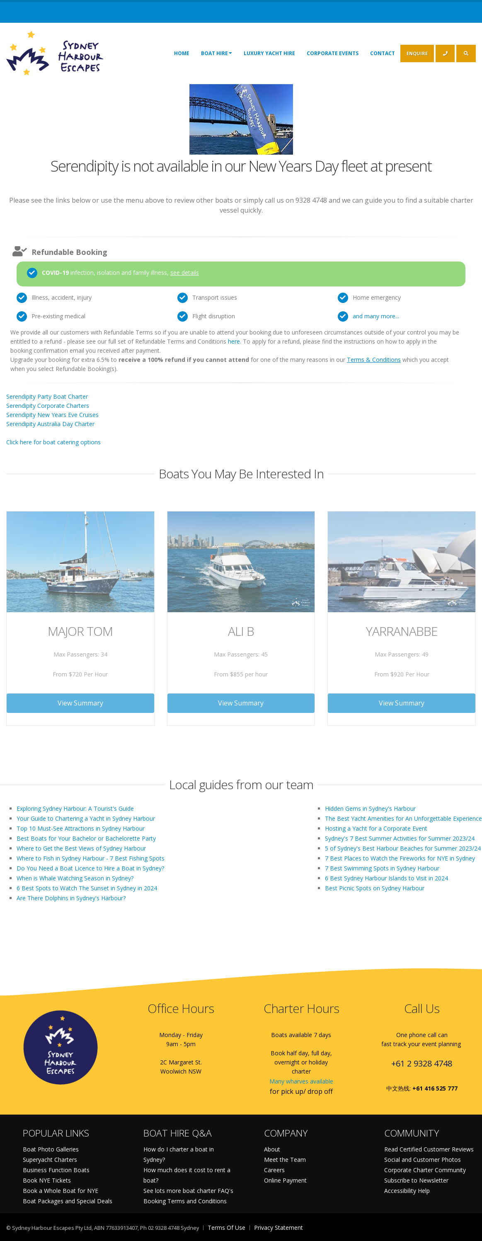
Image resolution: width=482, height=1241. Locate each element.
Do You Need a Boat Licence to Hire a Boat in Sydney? (90, 868)
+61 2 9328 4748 (421, 1063)
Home (181, 53)
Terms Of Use (226, 1227)
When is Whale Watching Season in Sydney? (75, 878)
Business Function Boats (56, 1170)
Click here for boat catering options (53, 442)
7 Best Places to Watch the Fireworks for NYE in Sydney (400, 858)
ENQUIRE (417, 53)
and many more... (376, 316)
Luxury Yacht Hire (269, 53)
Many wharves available (301, 1081)
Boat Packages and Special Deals (67, 1201)
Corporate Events (332, 53)
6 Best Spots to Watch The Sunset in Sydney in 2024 (87, 888)
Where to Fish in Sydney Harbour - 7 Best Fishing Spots (91, 858)
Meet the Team (285, 1159)
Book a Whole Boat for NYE (60, 1191)
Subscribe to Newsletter (416, 1180)
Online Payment (285, 1180)
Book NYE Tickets (47, 1180)
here (234, 341)
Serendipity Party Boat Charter (47, 396)
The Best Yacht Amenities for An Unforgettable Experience (403, 818)
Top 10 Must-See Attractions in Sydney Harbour (81, 828)
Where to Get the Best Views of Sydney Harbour (81, 848)
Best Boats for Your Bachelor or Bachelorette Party (86, 838)
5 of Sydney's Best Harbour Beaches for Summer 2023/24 (403, 848)
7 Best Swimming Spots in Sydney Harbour (382, 868)
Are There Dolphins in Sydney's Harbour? (71, 898)
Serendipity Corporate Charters (47, 406)
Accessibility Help (407, 1191)
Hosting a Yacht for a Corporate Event (376, 828)
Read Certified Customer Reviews (429, 1149)
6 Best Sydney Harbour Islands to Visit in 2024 (386, 878)
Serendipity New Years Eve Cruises (52, 415)
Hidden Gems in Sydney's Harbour (370, 808)
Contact (382, 53)
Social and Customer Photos (422, 1159)
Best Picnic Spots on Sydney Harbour (374, 888)
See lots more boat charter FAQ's (188, 1191)
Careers (274, 1170)
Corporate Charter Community (425, 1170)
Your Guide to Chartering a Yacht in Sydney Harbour (86, 818)
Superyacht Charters (50, 1159)
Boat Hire (216, 53)
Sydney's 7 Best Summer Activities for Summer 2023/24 (400, 838)
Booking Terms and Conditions (185, 1201)
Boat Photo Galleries (51, 1149)
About (272, 1149)
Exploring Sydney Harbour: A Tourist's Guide (75, 808)
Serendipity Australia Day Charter (50, 424)
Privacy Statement (278, 1227)
